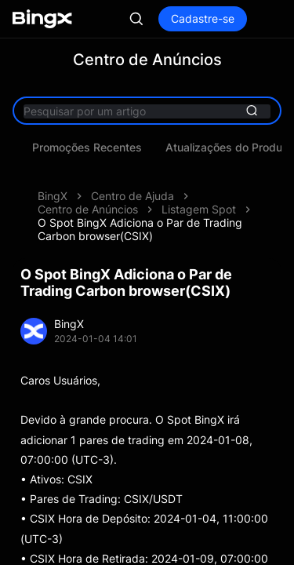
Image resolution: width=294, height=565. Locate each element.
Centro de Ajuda (132, 195)
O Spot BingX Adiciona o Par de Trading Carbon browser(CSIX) (140, 229)
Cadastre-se (202, 18)
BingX (52, 195)
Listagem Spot (199, 209)
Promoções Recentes (205, 147)
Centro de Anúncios (88, 209)
